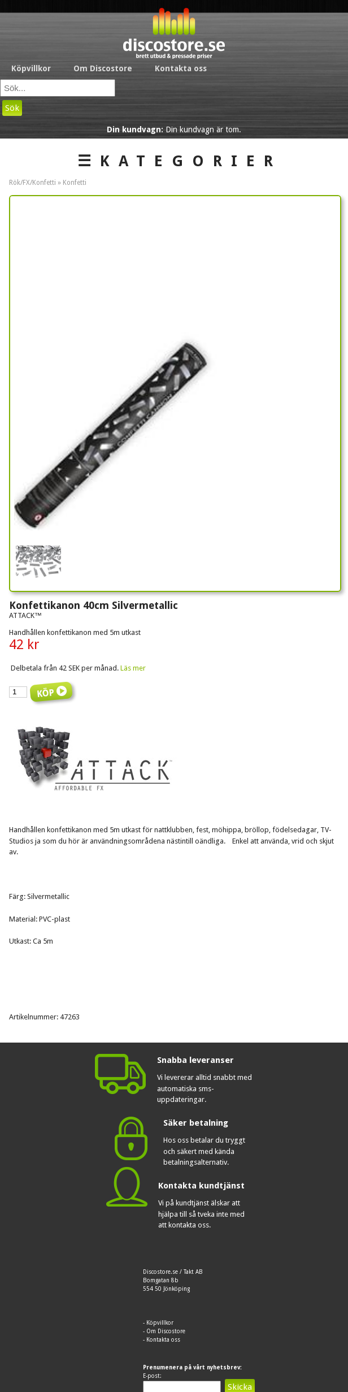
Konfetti (74, 183)
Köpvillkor (31, 68)
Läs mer (133, 668)
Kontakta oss (181, 68)
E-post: (152, 1376)
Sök (12, 108)
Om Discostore (102, 68)
